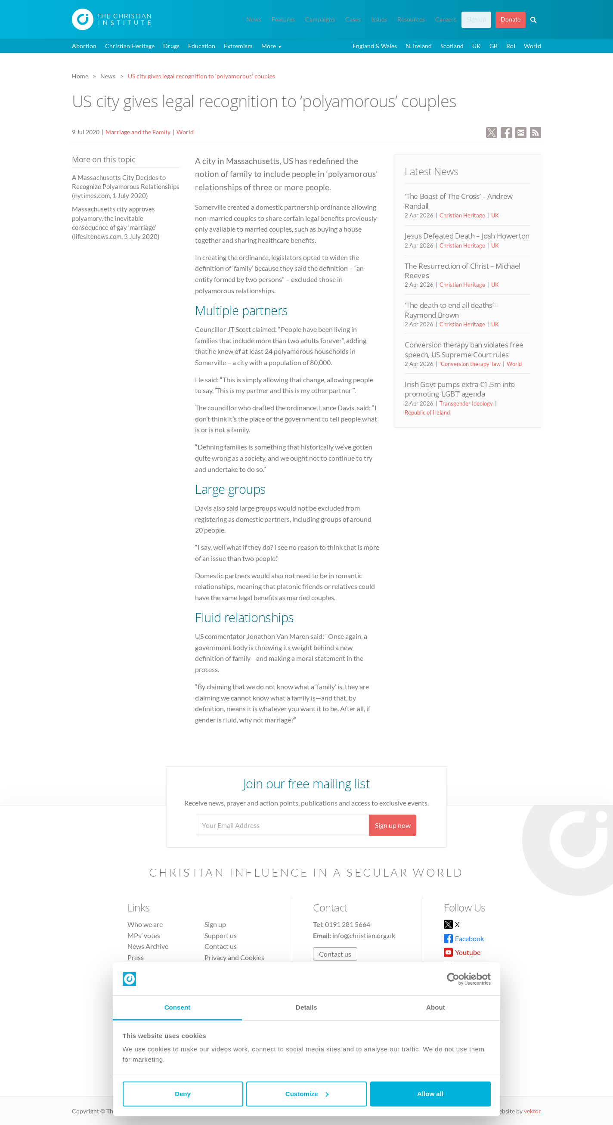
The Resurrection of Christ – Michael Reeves (462, 270)
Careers (445, 19)
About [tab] (435, 1007)
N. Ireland (419, 46)
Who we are (145, 924)
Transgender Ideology (466, 403)
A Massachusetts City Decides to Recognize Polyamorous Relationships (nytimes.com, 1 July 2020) (126, 187)
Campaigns (320, 19)
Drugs (171, 46)
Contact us (220, 946)
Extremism (238, 46)
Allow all (430, 1093)
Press (135, 957)
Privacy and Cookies (234, 957)
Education (201, 46)
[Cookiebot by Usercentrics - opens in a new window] (453, 979)
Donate (510, 19)
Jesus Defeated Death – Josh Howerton (467, 236)
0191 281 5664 (347, 924)
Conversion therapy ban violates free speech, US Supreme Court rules (464, 349)
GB (493, 46)
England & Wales (375, 46)
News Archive (147, 946)
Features (283, 19)
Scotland (452, 46)
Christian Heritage (130, 46)
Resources (411, 19)
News (253, 19)
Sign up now (393, 825)
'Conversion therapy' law (470, 363)
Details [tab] (306, 1007)
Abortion (84, 46)
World (532, 46)
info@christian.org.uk (363, 935)
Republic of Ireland (427, 412)
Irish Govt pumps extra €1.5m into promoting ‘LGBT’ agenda (460, 389)
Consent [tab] (177, 1007)
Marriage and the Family (137, 132)
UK (476, 46)
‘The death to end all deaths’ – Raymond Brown (451, 309)
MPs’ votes (143, 935)
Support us (220, 935)
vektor (532, 1111)
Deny (183, 1093)
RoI (510, 46)
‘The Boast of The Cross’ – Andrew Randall (459, 201)
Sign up (476, 19)
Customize (306, 1093)
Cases (353, 19)
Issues (379, 19)
